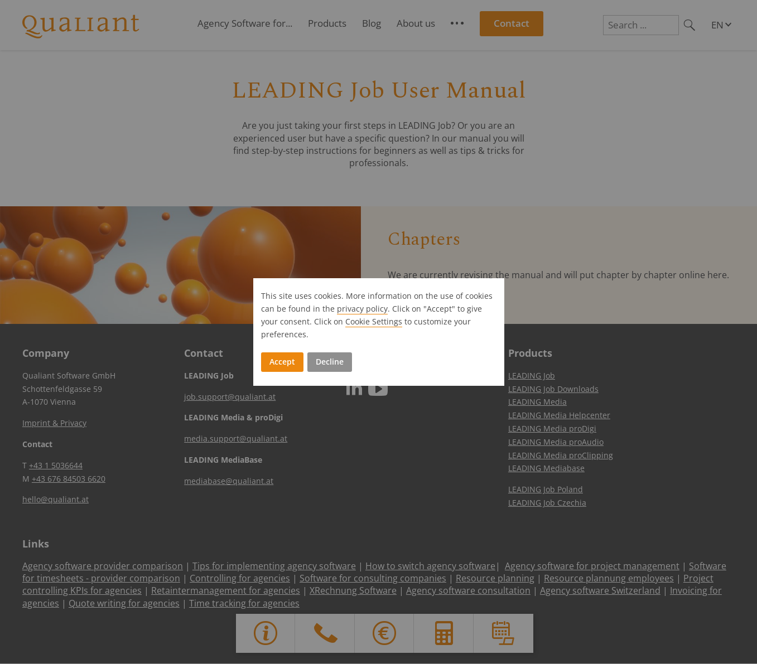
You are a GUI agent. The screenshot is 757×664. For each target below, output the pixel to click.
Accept (282, 361)
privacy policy (362, 308)
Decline (330, 361)
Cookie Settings (373, 321)
